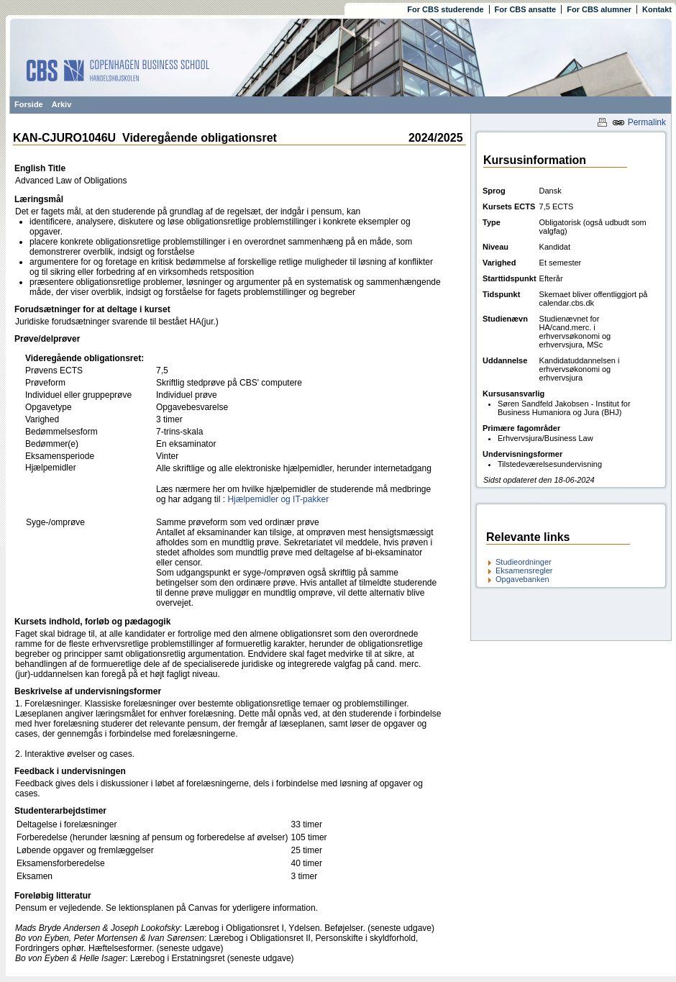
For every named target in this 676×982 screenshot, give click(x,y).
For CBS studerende (445, 9)
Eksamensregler (523, 570)
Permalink (639, 122)
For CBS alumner (599, 9)
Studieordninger (523, 562)
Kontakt (657, 9)
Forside (28, 104)
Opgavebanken (522, 579)
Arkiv (62, 104)
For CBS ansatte (526, 9)
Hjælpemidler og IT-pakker (278, 499)
